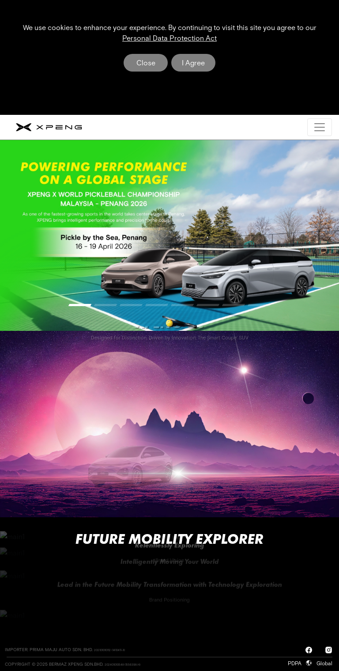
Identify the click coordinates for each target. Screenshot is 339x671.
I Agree (193, 63)
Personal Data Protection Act (169, 38)
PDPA (296, 663)
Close (145, 63)
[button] (79, 305)
